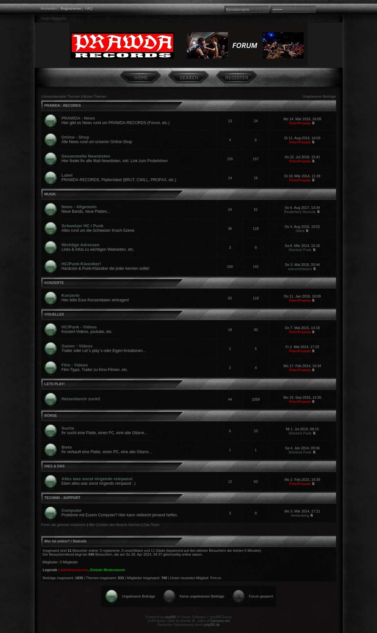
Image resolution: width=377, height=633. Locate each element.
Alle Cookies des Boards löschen (115, 525)
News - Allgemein (79, 206)
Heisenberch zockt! (81, 398)
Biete (67, 447)
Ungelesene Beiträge (319, 96)
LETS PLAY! (55, 384)
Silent (299, 231)
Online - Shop (75, 137)
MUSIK (50, 194)
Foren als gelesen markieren (63, 525)
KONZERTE (54, 283)
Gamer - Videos (77, 346)
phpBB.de (212, 625)
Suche (68, 428)
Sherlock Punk (300, 250)
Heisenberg (300, 515)
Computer (72, 510)
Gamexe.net (220, 621)
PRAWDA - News (78, 118)
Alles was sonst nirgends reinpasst (97, 478)
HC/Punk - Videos (79, 327)
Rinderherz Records (300, 212)
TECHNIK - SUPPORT (63, 498)
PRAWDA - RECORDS (63, 105)
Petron (215, 578)
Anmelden (49, 8)
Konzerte (71, 295)
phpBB (170, 617)
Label (67, 175)
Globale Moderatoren (107, 570)
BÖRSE (51, 415)
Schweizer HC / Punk (83, 225)
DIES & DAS (55, 466)
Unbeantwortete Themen (60, 96)
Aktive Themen (94, 96)
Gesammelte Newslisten (86, 156)
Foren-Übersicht (53, 18)
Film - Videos (75, 365)
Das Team (151, 525)
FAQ (88, 8)
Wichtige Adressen (81, 244)
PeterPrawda (300, 123)
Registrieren (71, 8)
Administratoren (74, 570)
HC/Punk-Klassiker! (81, 263)
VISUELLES (54, 314)
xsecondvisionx (300, 269)
